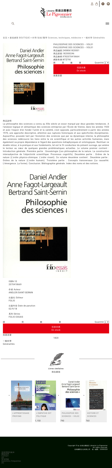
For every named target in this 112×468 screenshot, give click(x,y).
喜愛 (60, 75)
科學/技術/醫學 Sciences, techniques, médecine (56, 38)
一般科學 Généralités (94, 38)
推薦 (55, 75)
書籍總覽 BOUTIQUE (20, 38)
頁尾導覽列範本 (8, 452)
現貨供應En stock (81, 69)
